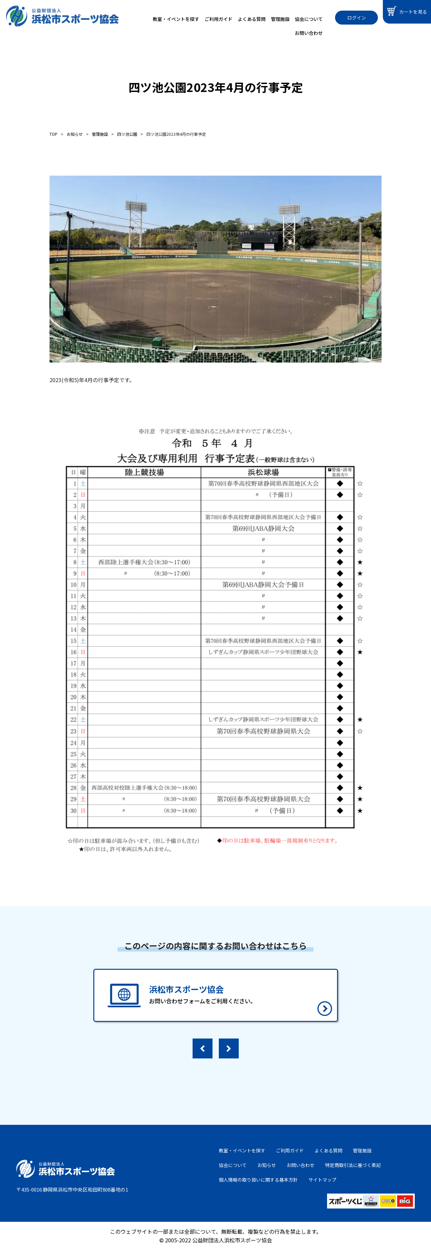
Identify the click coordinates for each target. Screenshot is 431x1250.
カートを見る (407, 11)
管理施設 (280, 19)
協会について (309, 19)
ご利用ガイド (218, 19)
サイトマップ (322, 1179)
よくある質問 (252, 19)
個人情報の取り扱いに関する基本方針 (258, 1179)
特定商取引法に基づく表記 (353, 1165)
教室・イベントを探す (176, 19)
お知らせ (266, 1165)
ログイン (356, 17)
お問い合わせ (309, 33)
